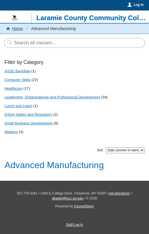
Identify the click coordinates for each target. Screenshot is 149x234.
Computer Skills (17, 80)
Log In (139, 5)
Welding (11, 132)
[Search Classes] (71, 42)
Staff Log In (74, 225)
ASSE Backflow (17, 71)
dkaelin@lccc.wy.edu (67, 198)
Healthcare (13, 88)
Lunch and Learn (18, 106)
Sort (100, 150)
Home (17, 28)
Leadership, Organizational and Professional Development (52, 97)
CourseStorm (84, 206)
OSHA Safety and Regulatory (28, 114)
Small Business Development (28, 123)
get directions (119, 193)
